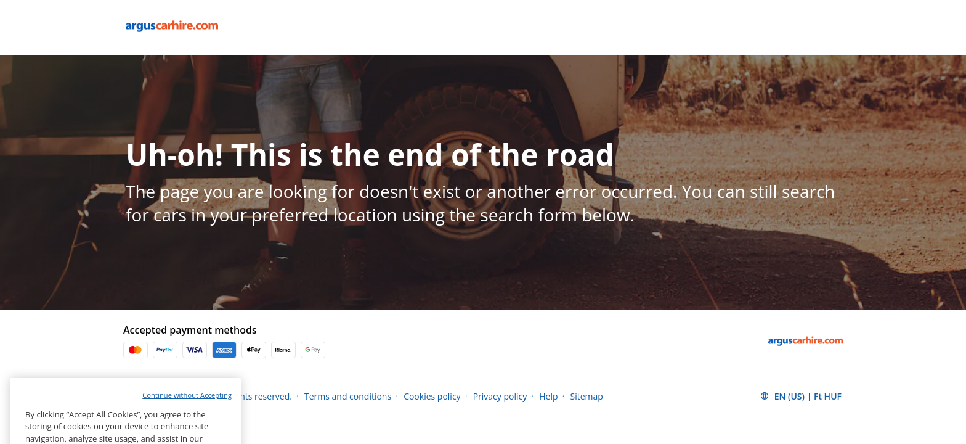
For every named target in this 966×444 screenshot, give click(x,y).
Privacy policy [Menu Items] (500, 396)
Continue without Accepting (187, 407)
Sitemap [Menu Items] (586, 396)
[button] (800, 396)
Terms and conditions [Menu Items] (347, 396)
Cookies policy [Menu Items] (432, 396)
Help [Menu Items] (548, 396)
